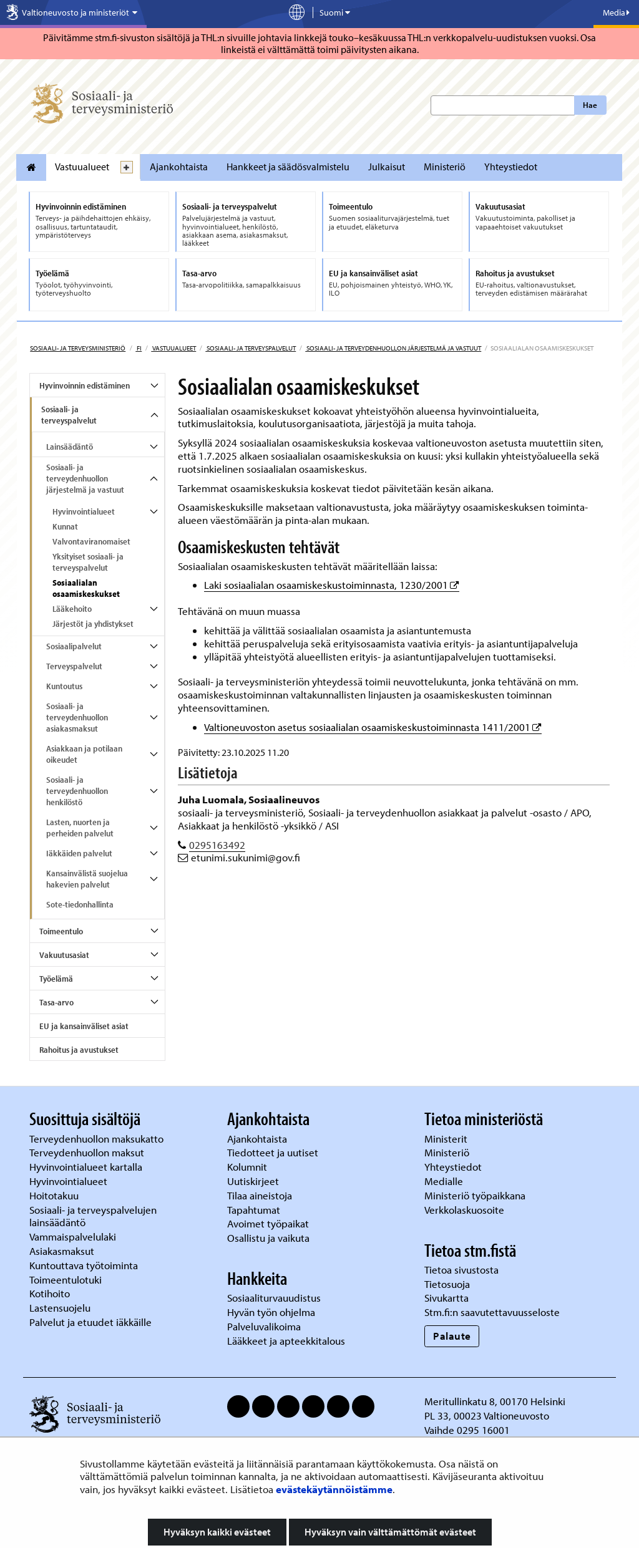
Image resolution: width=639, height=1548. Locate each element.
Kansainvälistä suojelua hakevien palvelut (87, 879)
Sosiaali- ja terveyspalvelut (250, 348)
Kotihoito (49, 1293)
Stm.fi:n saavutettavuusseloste (492, 1311)
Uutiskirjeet (254, 1181)
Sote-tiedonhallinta (80, 904)
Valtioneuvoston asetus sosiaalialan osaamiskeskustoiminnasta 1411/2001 (373, 726)
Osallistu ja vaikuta (268, 1237)
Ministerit (447, 1138)
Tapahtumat (253, 1209)
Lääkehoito (72, 608)
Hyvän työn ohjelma (271, 1311)
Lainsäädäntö (69, 446)
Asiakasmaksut (61, 1250)
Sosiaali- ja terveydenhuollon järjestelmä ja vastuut (393, 348)
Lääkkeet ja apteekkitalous (286, 1340)
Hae (590, 105)
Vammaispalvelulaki (74, 1236)
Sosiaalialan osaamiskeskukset (86, 588)
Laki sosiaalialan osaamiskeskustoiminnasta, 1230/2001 (331, 584)
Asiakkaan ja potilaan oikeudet (84, 754)
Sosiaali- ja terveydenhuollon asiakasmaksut (77, 717)
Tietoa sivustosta (461, 1269)
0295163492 (217, 844)
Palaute (452, 1335)
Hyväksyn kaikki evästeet (217, 1532)
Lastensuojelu (61, 1307)
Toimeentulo (61, 931)
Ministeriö (445, 166)
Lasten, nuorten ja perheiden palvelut (80, 827)
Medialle (445, 1181)
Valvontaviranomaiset (91, 541)
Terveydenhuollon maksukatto (97, 1138)
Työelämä (56, 978)
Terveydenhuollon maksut (88, 1152)
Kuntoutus (64, 686)
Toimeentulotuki (66, 1279)
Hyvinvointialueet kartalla (87, 1166)
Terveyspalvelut (74, 666)
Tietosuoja (447, 1283)
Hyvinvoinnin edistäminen (84, 385)
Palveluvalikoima (264, 1326)
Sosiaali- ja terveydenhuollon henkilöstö (77, 791)
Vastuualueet (82, 166)
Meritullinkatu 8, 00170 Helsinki (494, 1401)
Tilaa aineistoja (259, 1195)
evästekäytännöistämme (334, 1489)
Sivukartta (446, 1297)
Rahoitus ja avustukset (79, 1049)
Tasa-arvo (56, 1002)
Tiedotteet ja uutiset (274, 1152)
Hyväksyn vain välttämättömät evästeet (390, 1532)
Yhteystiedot (510, 166)
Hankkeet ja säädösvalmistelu (288, 166)
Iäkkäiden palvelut (79, 853)
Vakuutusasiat (64, 954)
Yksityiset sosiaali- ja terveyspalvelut (88, 562)
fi (138, 348)
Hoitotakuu (55, 1195)
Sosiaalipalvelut (74, 646)
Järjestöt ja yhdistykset (93, 623)
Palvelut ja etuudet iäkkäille (90, 1321)
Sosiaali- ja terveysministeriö (77, 348)
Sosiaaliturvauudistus (274, 1297)
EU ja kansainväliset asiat (84, 1026)
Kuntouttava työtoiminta (83, 1265)
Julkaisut (386, 166)
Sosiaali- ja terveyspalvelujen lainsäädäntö (93, 1216)
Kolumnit (248, 1166)
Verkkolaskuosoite (465, 1209)
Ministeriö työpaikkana (476, 1195)
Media (616, 12)
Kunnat (65, 526)
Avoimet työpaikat (268, 1223)
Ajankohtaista (179, 166)
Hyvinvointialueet (83, 511)
